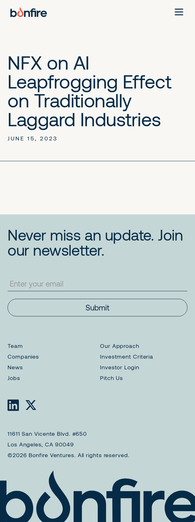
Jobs (14, 378)
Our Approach (119, 346)
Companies (23, 356)
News (15, 367)
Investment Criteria (126, 356)
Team (15, 346)
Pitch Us (111, 378)
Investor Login (119, 367)
